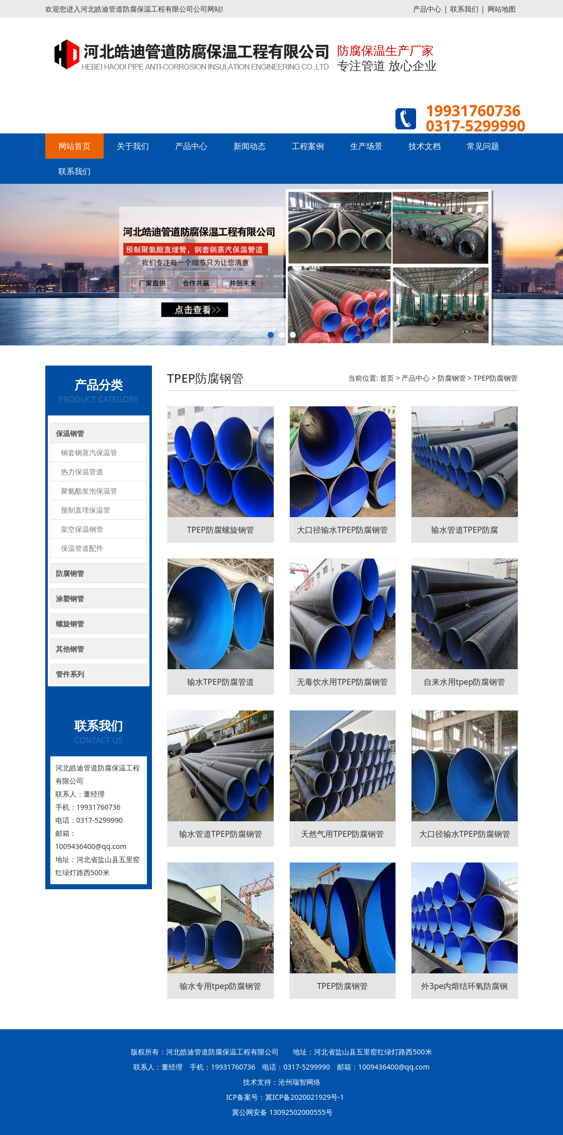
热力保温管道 (82, 471)
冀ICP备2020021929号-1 (304, 1097)
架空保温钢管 (82, 529)
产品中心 (427, 9)
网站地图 (502, 9)
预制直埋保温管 (85, 510)
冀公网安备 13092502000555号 (282, 1112)
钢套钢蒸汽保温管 (89, 452)
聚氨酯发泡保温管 (89, 490)
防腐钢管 (452, 378)
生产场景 (366, 146)
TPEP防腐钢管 (495, 378)
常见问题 (483, 146)
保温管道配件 (82, 548)
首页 (387, 378)
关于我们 (133, 146)
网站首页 (74, 146)
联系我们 (464, 9)
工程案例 (308, 146)
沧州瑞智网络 (299, 1082)
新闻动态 (249, 146)
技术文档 (425, 146)
